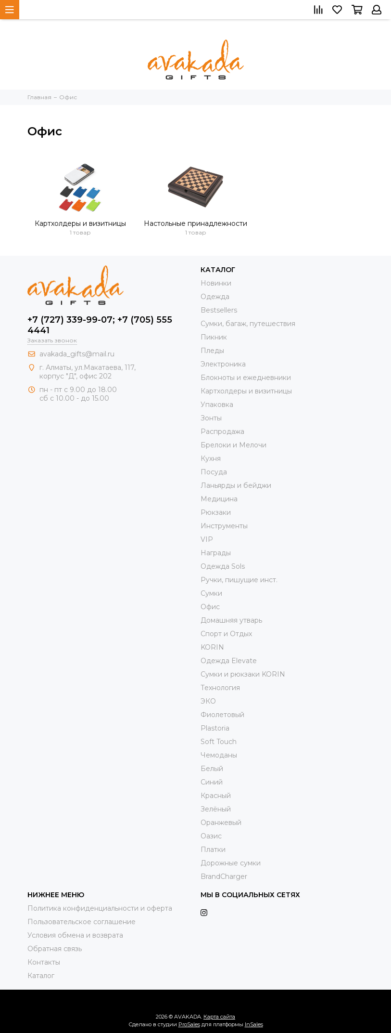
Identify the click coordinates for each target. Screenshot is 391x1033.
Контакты (43, 962)
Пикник (214, 337)
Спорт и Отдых (226, 633)
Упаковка (217, 404)
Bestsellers (219, 310)
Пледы (212, 350)
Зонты (211, 418)
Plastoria (215, 728)
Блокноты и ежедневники (246, 377)
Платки (213, 849)
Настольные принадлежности (195, 223)
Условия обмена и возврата (75, 935)
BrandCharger (224, 876)
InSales (254, 1024)
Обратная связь (54, 948)
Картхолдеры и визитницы (80, 223)
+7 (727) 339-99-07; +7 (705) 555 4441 (99, 325)
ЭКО (208, 701)
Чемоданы (219, 755)
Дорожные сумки (231, 863)
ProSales (189, 1024)
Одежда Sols (223, 566)
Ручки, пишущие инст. (239, 579)
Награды (216, 553)
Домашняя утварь (231, 620)
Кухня (211, 458)
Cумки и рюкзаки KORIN (243, 674)
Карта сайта (219, 1016)
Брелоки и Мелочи (233, 445)
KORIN (212, 647)
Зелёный (216, 809)
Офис (210, 606)
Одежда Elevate (229, 660)
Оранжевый (221, 822)
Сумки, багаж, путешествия (248, 323)
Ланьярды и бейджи (236, 485)
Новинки (216, 283)
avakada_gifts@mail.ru (76, 354)
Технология (220, 687)
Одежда (215, 296)
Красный (216, 795)
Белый (212, 768)
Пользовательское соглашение (81, 921)
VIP (207, 539)
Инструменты (224, 526)
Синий (212, 782)
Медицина (219, 499)
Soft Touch (219, 741)
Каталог (40, 975)
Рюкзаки (216, 512)
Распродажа (222, 431)
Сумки (211, 593)
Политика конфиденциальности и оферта (99, 908)
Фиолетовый (222, 714)
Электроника (223, 364)
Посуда (214, 472)
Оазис (211, 836)
